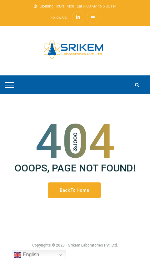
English (26, 255)
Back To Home (74, 190)
